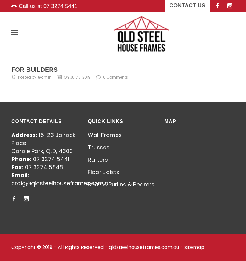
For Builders (34, 69)
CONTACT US (187, 5)
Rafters (98, 160)
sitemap (194, 247)
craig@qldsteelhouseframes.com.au (61, 183)
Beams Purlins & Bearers (121, 184)
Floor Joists (103, 172)
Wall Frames (105, 135)
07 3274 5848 (44, 167)
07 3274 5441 (60, 6)
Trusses (98, 147)
